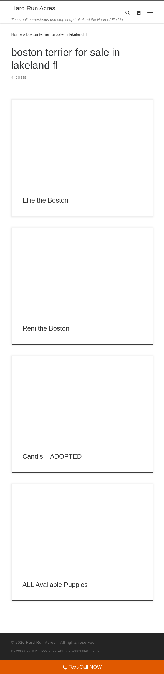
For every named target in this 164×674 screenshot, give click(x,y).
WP (34, 650)
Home (16, 34)
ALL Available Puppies (55, 584)
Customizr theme (86, 650)
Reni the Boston (45, 328)
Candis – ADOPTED (52, 456)
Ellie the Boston (45, 200)
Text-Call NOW (82, 667)
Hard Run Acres (41, 642)
